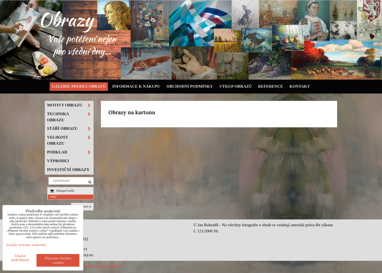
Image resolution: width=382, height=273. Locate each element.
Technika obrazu (70, 117)
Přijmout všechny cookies (58, 260)
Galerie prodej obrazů (79, 86)
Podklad (70, 152)
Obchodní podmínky (189, 86)
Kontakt (299, 86)
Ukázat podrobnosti (20, 258)
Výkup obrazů (235, 86)
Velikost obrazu (70, 140)
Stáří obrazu (70, 128)
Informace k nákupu (136, 86)
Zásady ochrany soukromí (102, 266)
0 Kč (53, 196)
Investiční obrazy (68, 169)
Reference (270, 86)
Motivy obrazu (70, 105)
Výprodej (58, 161)
